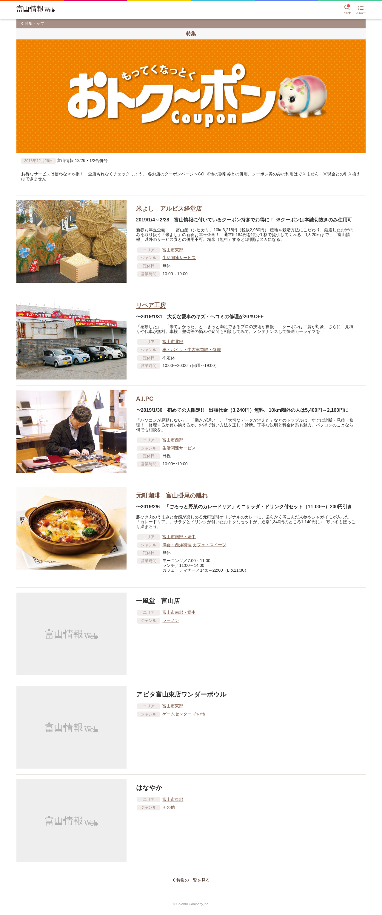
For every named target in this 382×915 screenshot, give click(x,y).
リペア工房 (151, 305)
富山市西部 (172, 439)
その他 (199, 714)
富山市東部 (172, 249)
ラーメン (170, 620)
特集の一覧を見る (193, 880)
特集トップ (34, 23)
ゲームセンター (177, 714)
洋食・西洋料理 (177, 544)
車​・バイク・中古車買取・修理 (191, 349)
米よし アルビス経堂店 (169, 208)
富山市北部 (172, 341)
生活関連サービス (179, 257)
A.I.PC (145, 398)
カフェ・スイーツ (209, 544)
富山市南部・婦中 (179, 536)
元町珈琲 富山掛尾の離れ (172, 495)
